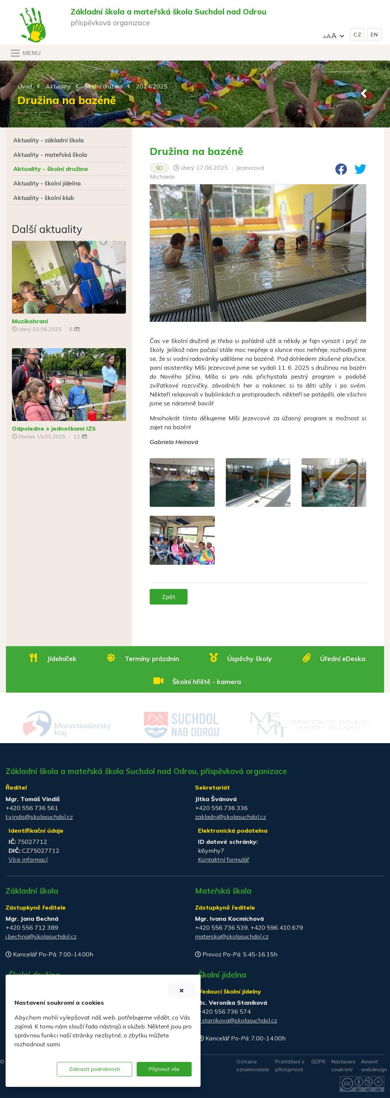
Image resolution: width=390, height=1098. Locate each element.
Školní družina (103, 86)
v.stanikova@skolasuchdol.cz (237, 1020)
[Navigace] (25, 53)
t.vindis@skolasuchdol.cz (39, 816)
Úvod (24, 86)
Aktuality (58, 86)
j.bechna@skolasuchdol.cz (41, 936)
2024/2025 (152, 86)
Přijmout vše (164, 1069)
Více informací (28, 859)
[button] (333, 34)
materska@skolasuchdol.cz (232, 936)
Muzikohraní (30, 321)
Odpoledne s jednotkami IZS (54, 428)
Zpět (168, 596)
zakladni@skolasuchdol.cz (230, 816)
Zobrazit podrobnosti (94, 1069)
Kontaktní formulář (223, 859)
